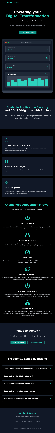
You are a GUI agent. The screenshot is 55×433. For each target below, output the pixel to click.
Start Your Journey (27, 32)
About (16, 421)
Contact (30, 421)
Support (38, 421)
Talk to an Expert (36, 342)
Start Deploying (18, 342)
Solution (23, 421)
